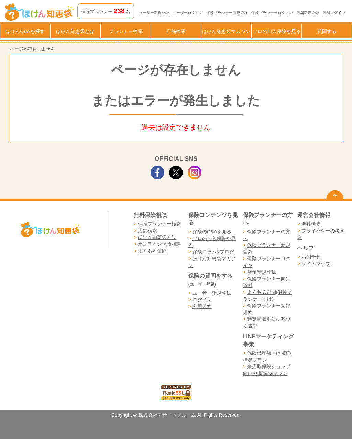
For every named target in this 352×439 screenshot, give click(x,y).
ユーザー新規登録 (154, 13)
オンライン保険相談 (159, 244)
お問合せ (311, 257)
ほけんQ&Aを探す (25, 31)
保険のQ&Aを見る (212, 231)
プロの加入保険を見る (277, 31)
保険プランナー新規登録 (227, 13)
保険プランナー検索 (159, 224)
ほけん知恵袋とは (75, 31)
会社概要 (311, 224)
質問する (327, 31)
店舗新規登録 (307, 13)
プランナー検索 (126, 31)
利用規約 (202, 306)
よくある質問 (152, 251)
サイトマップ (315, 263)
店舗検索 (176, 31)
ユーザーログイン (188, 13)
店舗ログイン (333, 13)
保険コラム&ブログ (213, 251)
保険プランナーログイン (272, 13)
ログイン (202, 300)
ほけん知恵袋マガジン (226, 31)
